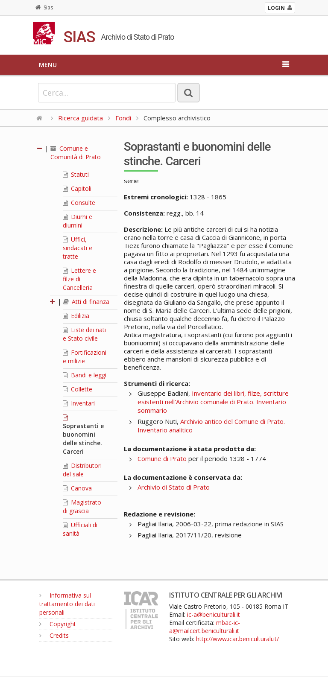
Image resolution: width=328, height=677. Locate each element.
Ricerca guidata (80, 118)
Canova (77, 488)
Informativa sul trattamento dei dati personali (67, 603)
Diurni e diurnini (77, 221)
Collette (77, 389)
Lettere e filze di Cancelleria (79, 279)
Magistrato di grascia (82, 506)
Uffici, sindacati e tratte (77, 247)
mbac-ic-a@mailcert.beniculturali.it (204, 627)
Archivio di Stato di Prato (174, 487)
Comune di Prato (162, 458)
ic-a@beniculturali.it (213, 614)
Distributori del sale (82, 469)
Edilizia (76, 316)
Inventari (79, 403)
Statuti (76, 174)
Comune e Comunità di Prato (75, 152)
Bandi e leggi (84, 375)
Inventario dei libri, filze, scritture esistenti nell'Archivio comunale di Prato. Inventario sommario (213, 401)
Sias (44, 7)
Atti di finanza (86, 302)
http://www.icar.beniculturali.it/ (237, 639)
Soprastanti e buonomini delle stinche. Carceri (83, 434)
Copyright (57, 624)
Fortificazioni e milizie (84, 356)
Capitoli (77, 188)
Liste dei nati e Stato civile (84, 334)
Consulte (79, 202)
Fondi (123, 118)
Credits (54, 635)
